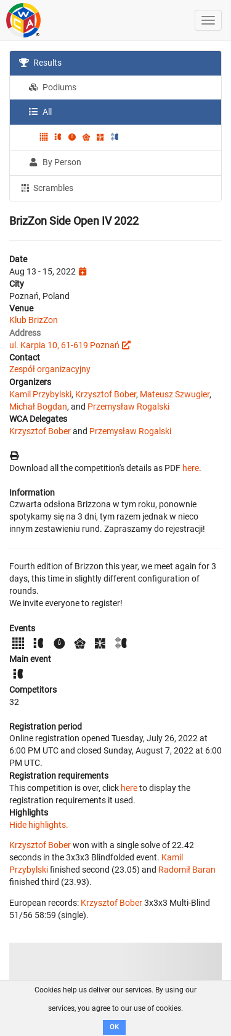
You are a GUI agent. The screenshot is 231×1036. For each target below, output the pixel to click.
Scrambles (46, 187)
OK (114, 1027)
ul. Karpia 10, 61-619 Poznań (64, 345)
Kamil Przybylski (40, 394)
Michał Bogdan (38, 406)
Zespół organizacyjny (50, 369)
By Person (54, 162)
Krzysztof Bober (105, 394)
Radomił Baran (187, 869)
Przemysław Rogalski (128, 406)
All (40, 112)
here (190, 468)
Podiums (52, 87)
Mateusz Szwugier (174, 394)
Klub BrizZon (33, 320)
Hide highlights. (38, 825)
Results (40, 63)
